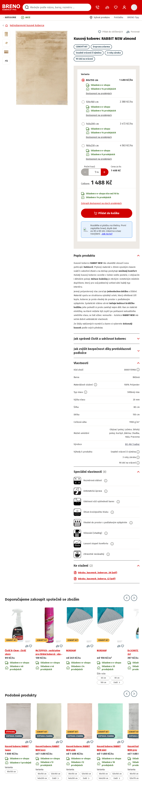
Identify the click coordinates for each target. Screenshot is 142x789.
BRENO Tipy (133, 17)
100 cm (103, 682)
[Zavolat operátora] (98, 7)
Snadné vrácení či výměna (88, 53)
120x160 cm (55, 774)
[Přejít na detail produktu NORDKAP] (79, 646)
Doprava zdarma (101, 46)
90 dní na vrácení (84, 59)
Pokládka (118, 17)
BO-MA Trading (132, 444)
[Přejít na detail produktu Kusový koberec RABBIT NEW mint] (110, 741)
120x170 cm (133, 778)
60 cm (103, 678)
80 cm (117, 678)
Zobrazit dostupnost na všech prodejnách (101, 203)
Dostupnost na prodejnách (99, 93)
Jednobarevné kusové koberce (27, 25)
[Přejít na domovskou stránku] (11, 7)
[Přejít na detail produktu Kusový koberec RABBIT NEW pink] (79, 741)
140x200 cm (42, 778)
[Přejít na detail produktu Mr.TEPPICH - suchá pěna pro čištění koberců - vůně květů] (49, 646)
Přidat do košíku (106, 213)
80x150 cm (11, 772)
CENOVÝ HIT (81, 46)
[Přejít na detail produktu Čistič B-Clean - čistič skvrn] (18, 646)
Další (117, 682)
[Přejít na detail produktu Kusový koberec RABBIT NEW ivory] (49, 741)
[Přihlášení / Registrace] (124, 7)
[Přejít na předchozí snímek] (127, 598)
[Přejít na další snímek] (134, 598)
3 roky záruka (114, 53)
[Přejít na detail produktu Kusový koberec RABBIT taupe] (18, 741)
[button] (9, 17)
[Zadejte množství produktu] (95, 172)
